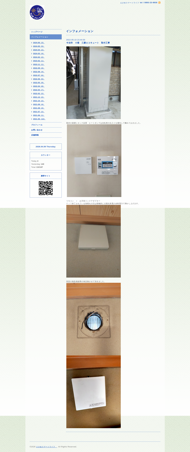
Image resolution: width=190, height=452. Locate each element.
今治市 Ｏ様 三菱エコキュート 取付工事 (88, 43)
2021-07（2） (39, 112)
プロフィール (37, 125)
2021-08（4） (39, 108)
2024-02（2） (39, 57)
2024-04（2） (39, 50)
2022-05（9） (39, 82)
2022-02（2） (39, 93)
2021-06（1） (39, 115)
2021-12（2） (39, 97)
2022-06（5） (39, 79)
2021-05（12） (39, 119)
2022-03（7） (39, 90)
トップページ (37, 32)
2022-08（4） (39, 72)
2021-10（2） (39, 101)
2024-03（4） (39, 53)
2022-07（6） (39, 75)
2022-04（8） (39, 86)
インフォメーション (39, 37)
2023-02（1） (39, 61)
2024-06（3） (39, 42)
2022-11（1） (39, 64)
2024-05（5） (39, 46)
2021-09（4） (39, 104)
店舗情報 (35, 135)
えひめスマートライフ (46, 447)
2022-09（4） (39, 68)
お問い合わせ (37, 130)
